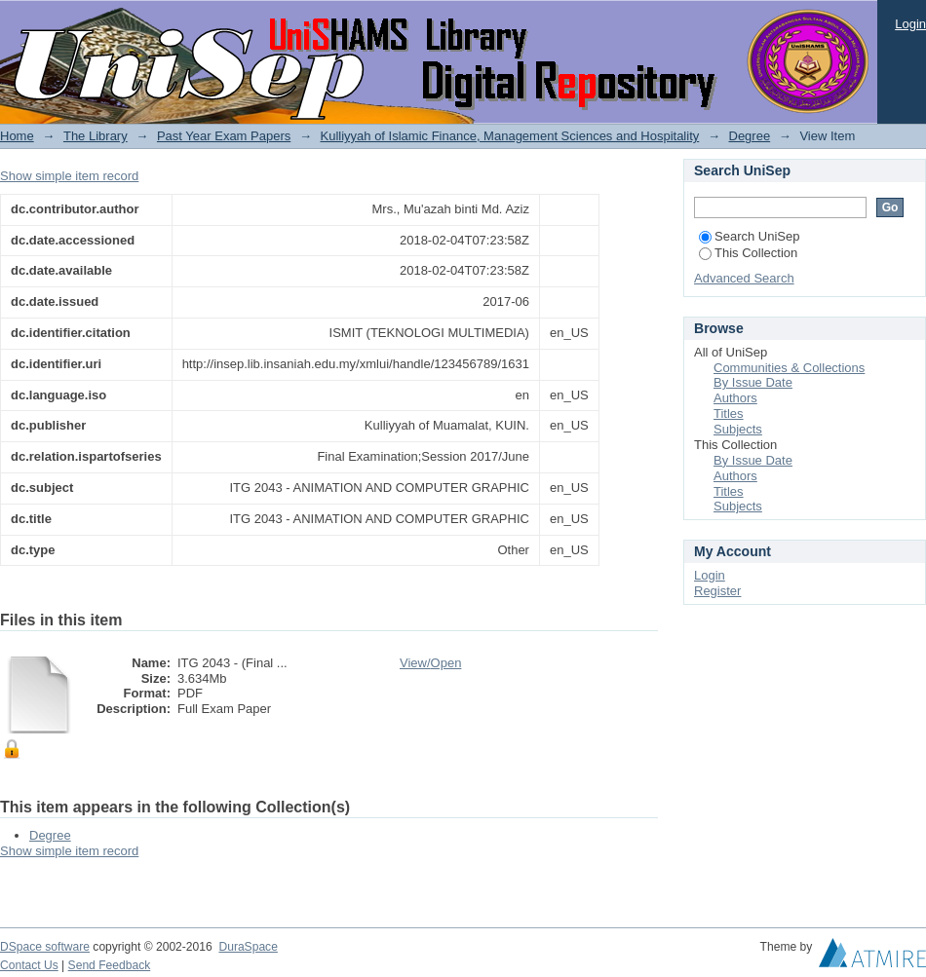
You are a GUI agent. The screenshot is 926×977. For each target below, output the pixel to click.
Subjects (738, 429)
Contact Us (29, 965)
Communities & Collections (789, 367)
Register (717, 590)
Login (910, 24)
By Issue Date (753, 382)
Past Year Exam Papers (223, 136)
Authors (735, 398)
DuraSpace (247, 947)
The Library (95, 136)
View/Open (430, 663)
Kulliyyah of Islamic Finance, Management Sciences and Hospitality (510, 136)
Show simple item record (69, 176)
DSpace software (45, 947)
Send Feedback (109, 965)
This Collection (748, 252)
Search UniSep (749, 236)
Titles (729, 413)
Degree (750, 136)
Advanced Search (744, 278)
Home (17, 136)
